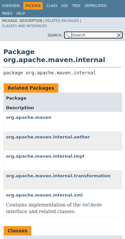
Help (20, 13)
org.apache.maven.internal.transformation (58, 175)
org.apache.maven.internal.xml (44, 195)
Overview (11, 6)
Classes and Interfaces (24, 26)
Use (64, 6)
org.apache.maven (28, 117)
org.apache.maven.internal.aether (48, 136)
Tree (76, 6)
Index (7, 13)
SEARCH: (55, 35)
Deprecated (95, 6)
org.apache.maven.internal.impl (45, 156)
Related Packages (62, 21)
